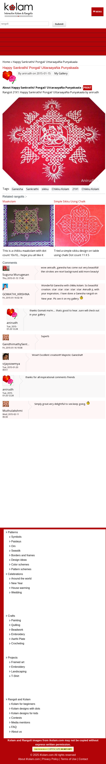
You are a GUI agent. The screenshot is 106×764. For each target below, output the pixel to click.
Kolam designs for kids (24, 713)
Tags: (6, 189)
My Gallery (61, 73)
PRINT (87, 87)
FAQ (14, 727)
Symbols (16, 536)
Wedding (16, 592)
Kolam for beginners (23, 703)
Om (13, 546)
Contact (83, 759)
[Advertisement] (57, 475)
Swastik (15, 550)
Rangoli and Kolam (19, 699)
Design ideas (19, 559)
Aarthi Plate (18, 638)
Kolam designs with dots (25, 708)
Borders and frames (23, 555)
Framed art (17, 662)
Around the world (21, 578)
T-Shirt (15, 676)
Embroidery (18, 634)
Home (6, 62)
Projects (13, 657)
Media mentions (20, 722)
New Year (17, 583)
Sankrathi (32, 189)
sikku (45, 189)
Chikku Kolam (60, 189)
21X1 (75, 189)
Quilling (15, 625)
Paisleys (16, 541)
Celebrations (15, 574)
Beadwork (17, 629)
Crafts (11, 615)
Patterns (13, 532)
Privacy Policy (50, 759)
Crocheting (17, 643)
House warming (20, 587)
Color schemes (20, 564)
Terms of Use (68, 759)
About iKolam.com (29, 759)
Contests (16, 717)
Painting (16, 620)
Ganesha (17, 189)
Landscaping (18, 671)
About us (16, 731)
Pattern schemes (21, 569)
